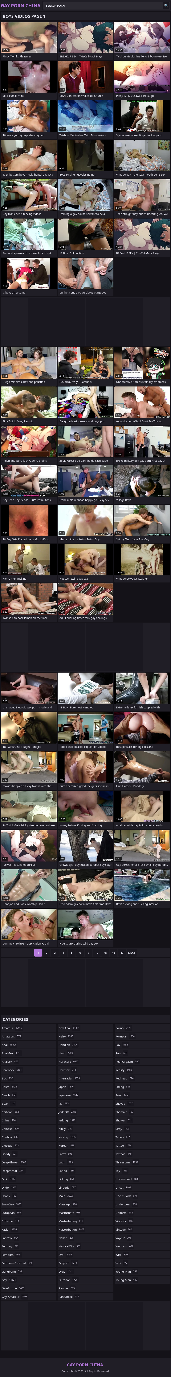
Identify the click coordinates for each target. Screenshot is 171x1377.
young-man (127, 1271)
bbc (8, 1078)
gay (9, 1280)
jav (64, 1103)
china (9, 1120)
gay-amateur (15, 1297)
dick (9, 1179)
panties (67, 1288)
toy (122, 1171)
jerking (67, 1120)
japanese (69, 1095)
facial (10, 1229)
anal (9, 1045)
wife (122, 1255)
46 (113, 952)
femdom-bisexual (17, 1263)
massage (68, 1204)
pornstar (126, 1036)
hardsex (68, 1070)
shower (124, 1120)
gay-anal (69, 1028)
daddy (10, 1154)
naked (66, 1238)
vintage (124, 1229)
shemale (125, 1112)
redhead (125, 1078)
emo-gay (12, 1204)
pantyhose (69, 1297)
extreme (11, 1221)
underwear (127, 1204)
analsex (10, 1061)
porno (124, 1028)
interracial (70, 1078)
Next (131, 952)
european (12, 1213)
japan (67, 1087)
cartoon (11, 1112)
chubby (10, 1137)
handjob (69, 1045)
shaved (125, 1103)
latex (66, 1154)
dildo (9, 1187)
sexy (123, 1095)
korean (67, 1145)
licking (67, 1179)
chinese (11, 1129)
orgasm (68, 1263)
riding (123, 1087)
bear (9, 1103)
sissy (123, 1129)
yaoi (122, 1263)
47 (122, 952)
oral (66, 1255)
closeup (11, 1145)
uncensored (127, 1179)
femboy (10, 1246)
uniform (125, 1213)
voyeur (124, 1238)
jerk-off (68, 1112)
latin (66, 1162)
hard (66, 1053)
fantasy (10, 1238)
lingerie (68, 1187)
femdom (12, 1255)
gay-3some (13, 1288)
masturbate (70, 1213)
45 (105, 952)
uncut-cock (127, 1196)
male (66, 1196)
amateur (12, 1028)
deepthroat (14, 1171)
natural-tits (70, 1246)
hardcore (69, 1061)
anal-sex (12, 1053)
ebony (9, 1196)
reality (124, 1070)
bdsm (10, 1087)
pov (122, 1045)
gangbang (12, 1271)
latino (67, 1171)
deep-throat (14, 1162)
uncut (124, 1187)
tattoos (124, 1154)
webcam (125, 1246)
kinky (66, 1129)
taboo (123, 1137)
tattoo (124, 1145)
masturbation (72, 1229)
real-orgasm (128, 1061)
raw (122, 1053)
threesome (127, 1162)
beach (9, 1095)
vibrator (125, 1221)
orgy (66, 1271)
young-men (127, 1280)
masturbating (71, 1221)
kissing (67, 1137)
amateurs (12, 1036)
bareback (12, 1070)
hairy (66, 1036)
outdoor (68, 1280)
